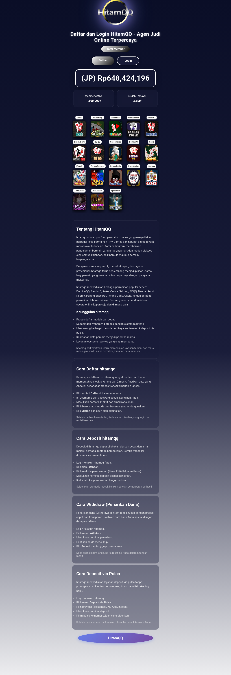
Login (128, 60)
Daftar (103, 60)
